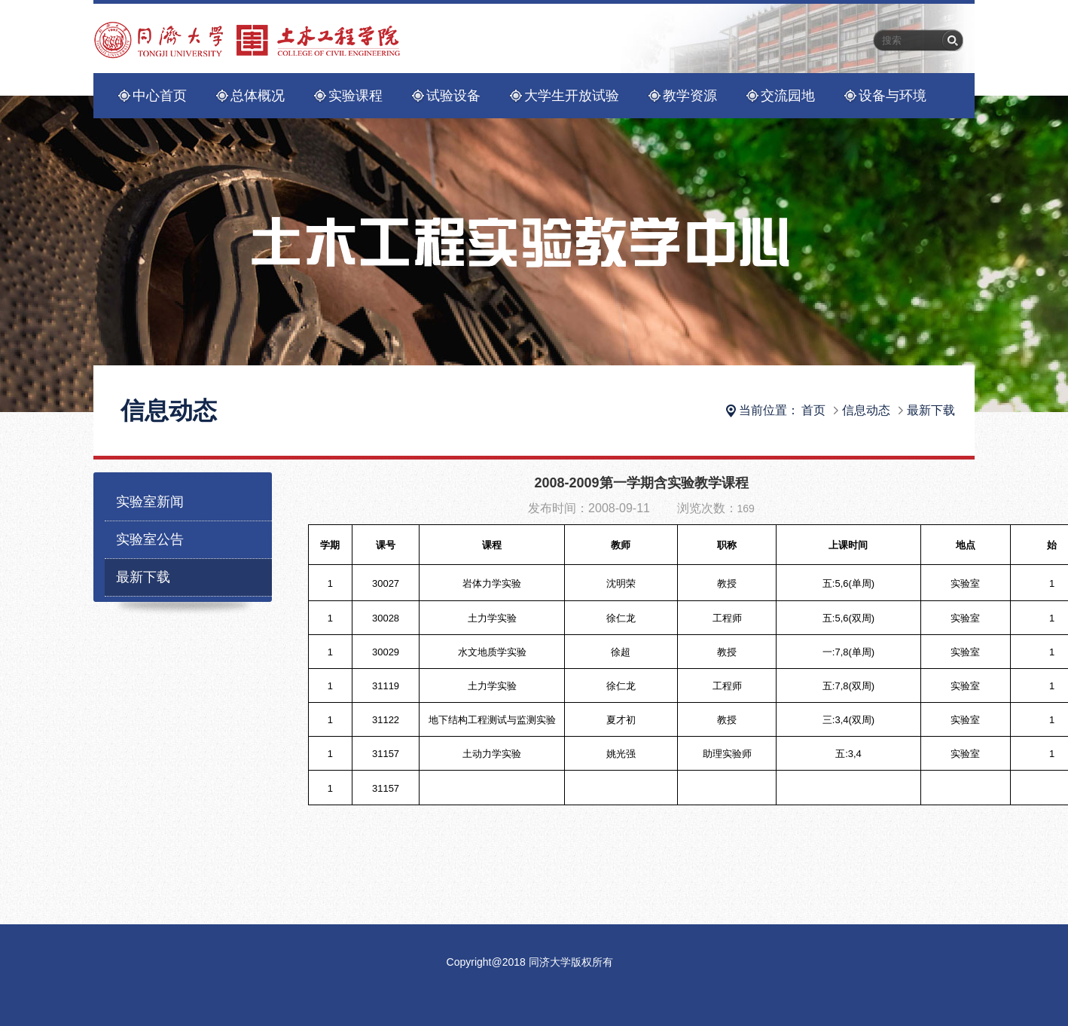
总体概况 (257, 95)
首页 (813, 410)
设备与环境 (892, 95)
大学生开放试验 (571, 95)
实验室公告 (150, 539)
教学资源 (690, 95)
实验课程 (355, 95)
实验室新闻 (150, 501)
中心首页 (160, 95)
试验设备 (453, 95)
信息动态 (866, 410)
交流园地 (788, 95)
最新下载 (931, 410)
